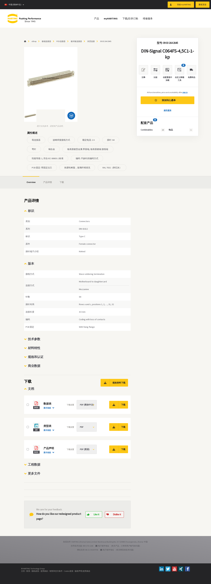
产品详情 (47, 182)
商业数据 (34, 366)
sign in (185, 92)
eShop (34, 41)
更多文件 (34, 473)
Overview (31, 182)
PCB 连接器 (60, 41)
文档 (31, 389)
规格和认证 (35, 357)
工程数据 (34, 464)
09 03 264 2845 (105, 41)
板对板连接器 (76, 41)
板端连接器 (46, 41)
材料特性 (34, 348)
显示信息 (47, 408)
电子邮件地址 (103, 546)
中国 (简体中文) (13, 4)
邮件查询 (167, 110)
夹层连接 (91, 41)
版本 (31, 263)
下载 (62, 182)
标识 (31, 211)
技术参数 (34, 339)
